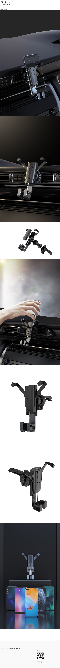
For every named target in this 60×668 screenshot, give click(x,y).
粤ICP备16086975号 (4, 649)
